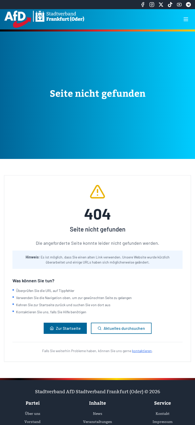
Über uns (32, 413)
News (97, 413)
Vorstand (32, 421)
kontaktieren (142, 351)
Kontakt (163, 413)
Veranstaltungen (97, 421)
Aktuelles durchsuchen (121, 328)
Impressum (163, 421)
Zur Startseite (65, 328)
